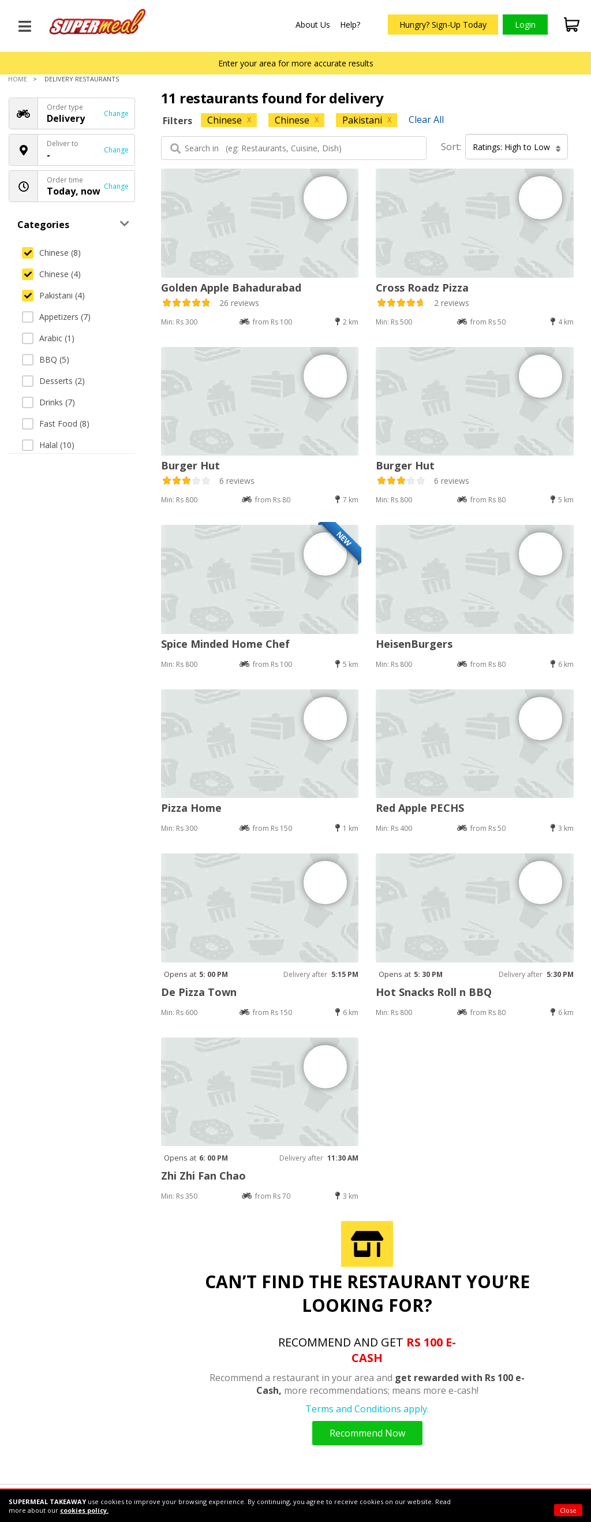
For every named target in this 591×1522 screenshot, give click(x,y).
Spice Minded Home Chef (225, 644)
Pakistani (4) (53, 295)
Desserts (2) (53, 380)
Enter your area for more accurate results (295, 63)
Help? (350, 24)
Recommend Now (367, 1433)
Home (17, 78)
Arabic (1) (48, 338)
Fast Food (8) (55, 423)
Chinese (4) (51, 273)
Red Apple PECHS (420, 808)
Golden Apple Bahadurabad (231, 287)
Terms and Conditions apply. (367, 1408)
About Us (313, 24)
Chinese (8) (51, 252)
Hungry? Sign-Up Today (443, 24)
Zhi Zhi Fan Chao (203, 1175)
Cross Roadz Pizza (422, 287)
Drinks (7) (48, 402)
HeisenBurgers (414, 644)
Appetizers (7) (56, 316)
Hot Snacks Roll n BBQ (434, 992)
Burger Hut (190, 465)
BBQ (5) (45, 359)
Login (525, 24)
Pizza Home (191, 808)
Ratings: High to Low (517, 147)
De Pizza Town (199, 992)
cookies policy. (84, 1510)
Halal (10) (48, 444)
